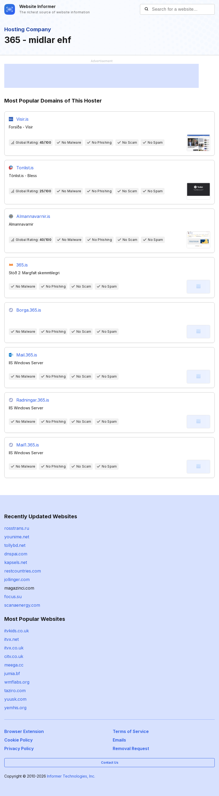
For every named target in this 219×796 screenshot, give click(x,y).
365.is (22, 265)
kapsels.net (15, 562)
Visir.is (22, 119)
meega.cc (14, 665)
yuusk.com (15, 699)
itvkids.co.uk (16, 630)
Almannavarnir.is (33, 216)
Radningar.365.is (32, 400)
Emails (119, 740)
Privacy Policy (19, 748)
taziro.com (15, 690)
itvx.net (11, 639)
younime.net (16, 536)
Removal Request (131, 748)
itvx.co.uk (14, 647)
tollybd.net (14, 545)
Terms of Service (131, 731)
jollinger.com (17, 579)
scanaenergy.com (22, 605)
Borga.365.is (28, 310)
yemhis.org (15, 707)
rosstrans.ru (16, 528)
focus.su (13, 596)
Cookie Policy (18, 740)
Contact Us (109, 762)
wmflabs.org (16, 682)
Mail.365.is (26, 355)
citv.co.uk (13, 656)
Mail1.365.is (27, 445)
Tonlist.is (25, 167)
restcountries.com (22, 571)
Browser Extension (24, 731)
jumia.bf (12, 673)
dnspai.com (15, 553)
